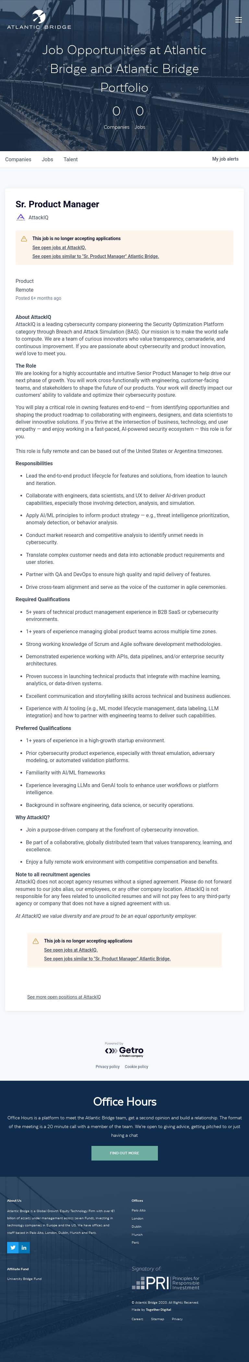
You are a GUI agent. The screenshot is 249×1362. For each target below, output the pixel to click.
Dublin (136, 1226)
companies (18, 159)
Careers (137, 1319)
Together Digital (158, 1309)
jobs (47, 159)
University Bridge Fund (24, 1279)
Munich (137, 1234)
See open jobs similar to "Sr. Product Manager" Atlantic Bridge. (95, 256)
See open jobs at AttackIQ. (59, 247)
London (137, 1218)
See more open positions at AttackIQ (64, 997)
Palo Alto (139, 1210)
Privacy (177, 1319)
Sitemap (157, 1319)
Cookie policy (136, 1066)
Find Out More (124, 1153)
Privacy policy (108, 1066)
